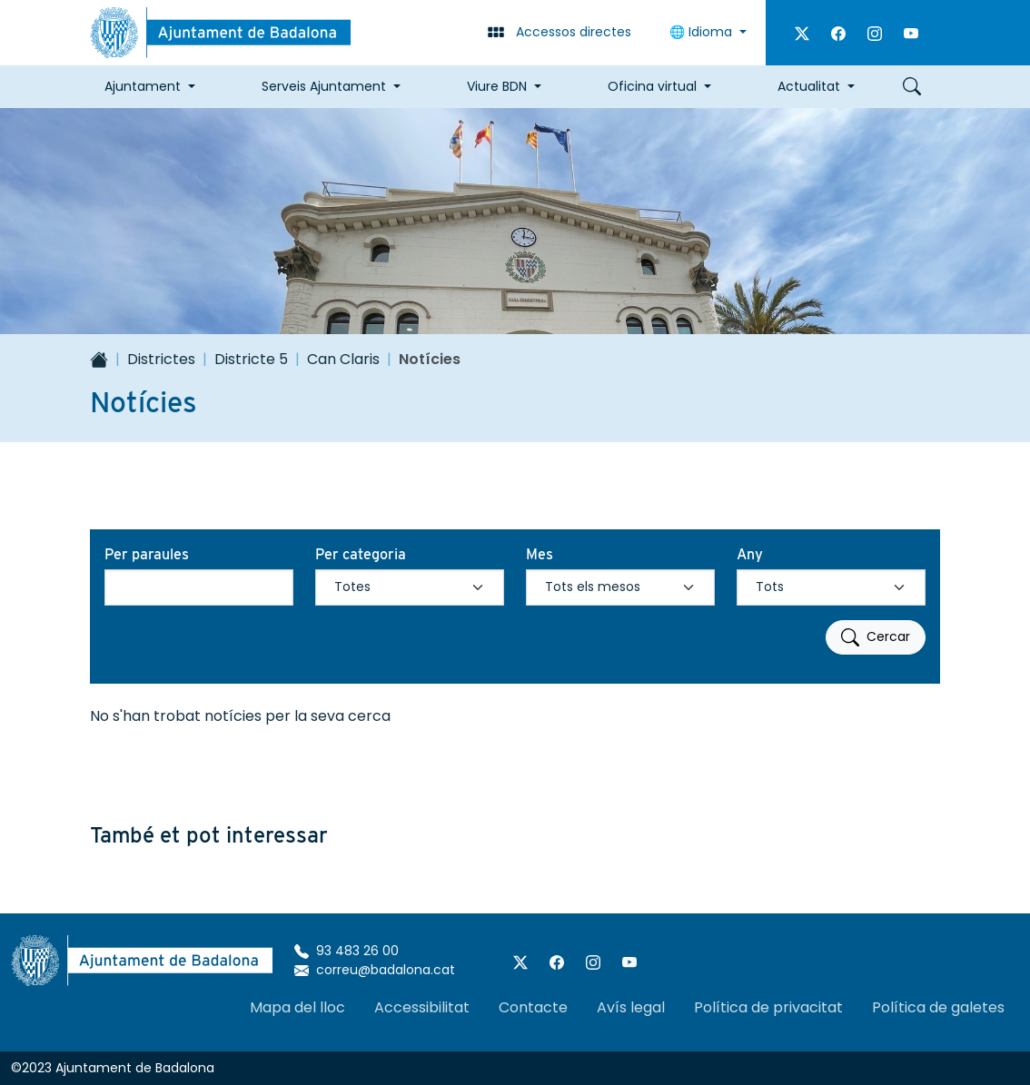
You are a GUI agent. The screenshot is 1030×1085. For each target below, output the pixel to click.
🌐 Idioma (702, 32)
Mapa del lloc (297, 1007)
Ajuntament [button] (142, 86)
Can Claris (343, 359)
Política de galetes (938, 1007)
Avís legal (631, 1007)
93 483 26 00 (346, 951)
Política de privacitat (768, 1007)
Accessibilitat (422, 1007)
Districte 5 (251, 359)
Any (750, 554)
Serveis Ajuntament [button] (324, 86)
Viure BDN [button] (497, 86)
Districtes (161, 359)
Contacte (533, 1007)
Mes (539, 554)
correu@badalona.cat (374, 970)
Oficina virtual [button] (652, 86)
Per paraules (146, 554)
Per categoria (360, 554)
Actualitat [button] (808, 86)
